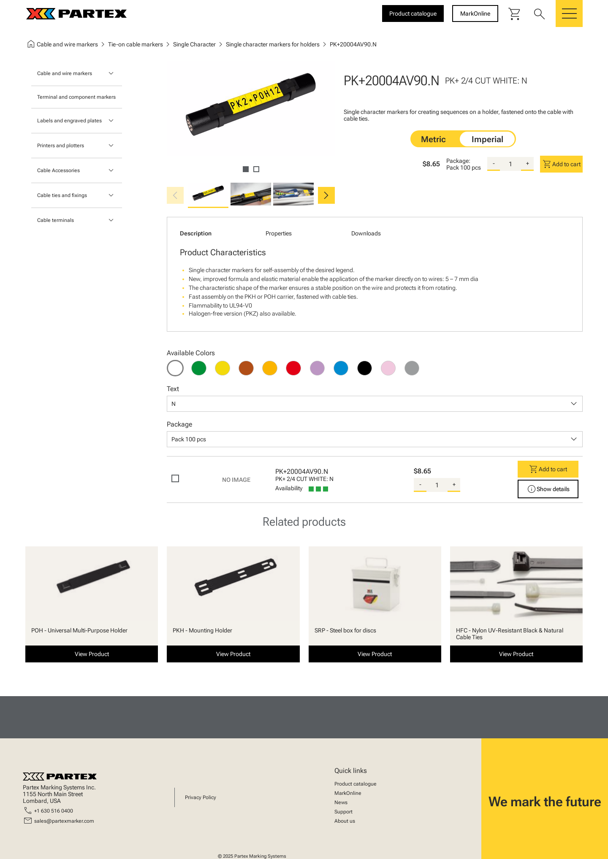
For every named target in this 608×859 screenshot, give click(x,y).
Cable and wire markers (64, 73)
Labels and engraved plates (69, 121)
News (340, 802)
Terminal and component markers (76, 97)
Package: (458, 160)
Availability (288, 488)
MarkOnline (347, 793)
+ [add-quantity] (527, 163)
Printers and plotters (60, 146)
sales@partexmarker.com (64, 821)
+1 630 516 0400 (53, 811)
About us (344, 821)
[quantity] (510, 164)
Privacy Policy (200, 797)
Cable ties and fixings (62, 195)
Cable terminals (55, 220)
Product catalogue (355, 784)
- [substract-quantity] (494, 163)
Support (343, 812)
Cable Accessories (58, 170)
